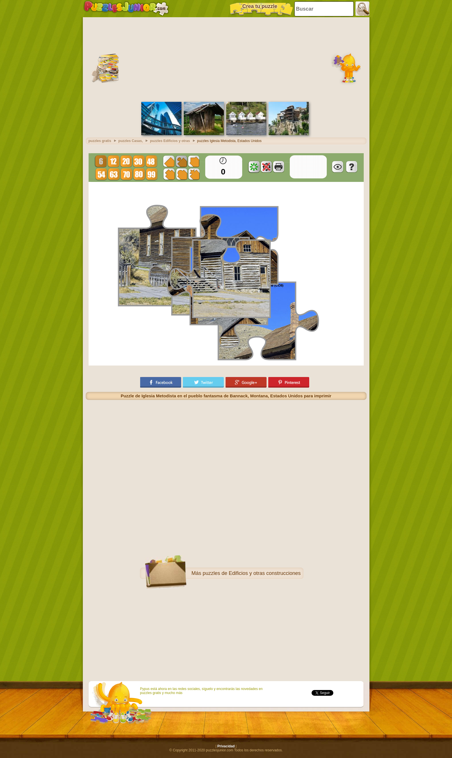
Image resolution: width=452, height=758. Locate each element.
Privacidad (226, 746)
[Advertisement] (226, 59)
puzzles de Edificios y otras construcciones (252, 573)
